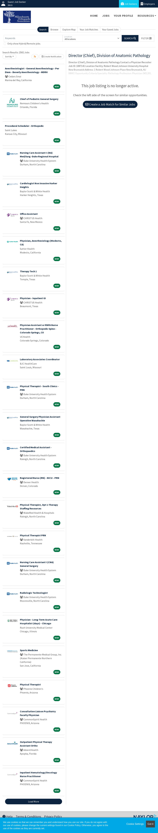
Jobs (105, 15)
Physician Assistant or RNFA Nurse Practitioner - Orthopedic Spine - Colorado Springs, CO (39, 328)
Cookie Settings (135, 824)
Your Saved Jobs (110, 29)
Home (94, 15)
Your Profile (123, 15)
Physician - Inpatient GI (33, 298)
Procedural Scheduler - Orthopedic (24, 125)
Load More (33, 801)
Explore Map (69, 29)
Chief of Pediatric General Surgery (39, 99)
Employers (148, 4)
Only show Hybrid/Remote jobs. (24, 43)
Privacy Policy (53, 816)
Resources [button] (146, 15)
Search (42, 29)
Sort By (8, 56)
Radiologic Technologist (34, 592)
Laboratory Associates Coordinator (40, 359)
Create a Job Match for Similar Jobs (110, 104)
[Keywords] (33, 38)
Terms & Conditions (28, 816)
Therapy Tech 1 (28, 271)
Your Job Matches (89, 29)
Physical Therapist (30, 684)
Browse (54, 29)
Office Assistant (29, 213)
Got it (150, 824)
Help (7, 816)
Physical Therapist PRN (33, 535)
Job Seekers (129, 4)
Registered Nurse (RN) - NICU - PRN (39, 477)
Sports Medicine (29, 650)
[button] (146, 38)
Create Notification (51, 56)
